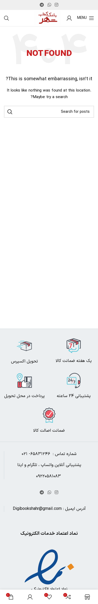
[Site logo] (47, 18)
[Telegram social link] (42, 5)
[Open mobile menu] (85, 18)
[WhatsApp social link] (49, 5)
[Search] (6, 18)
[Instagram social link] (56, 5)
